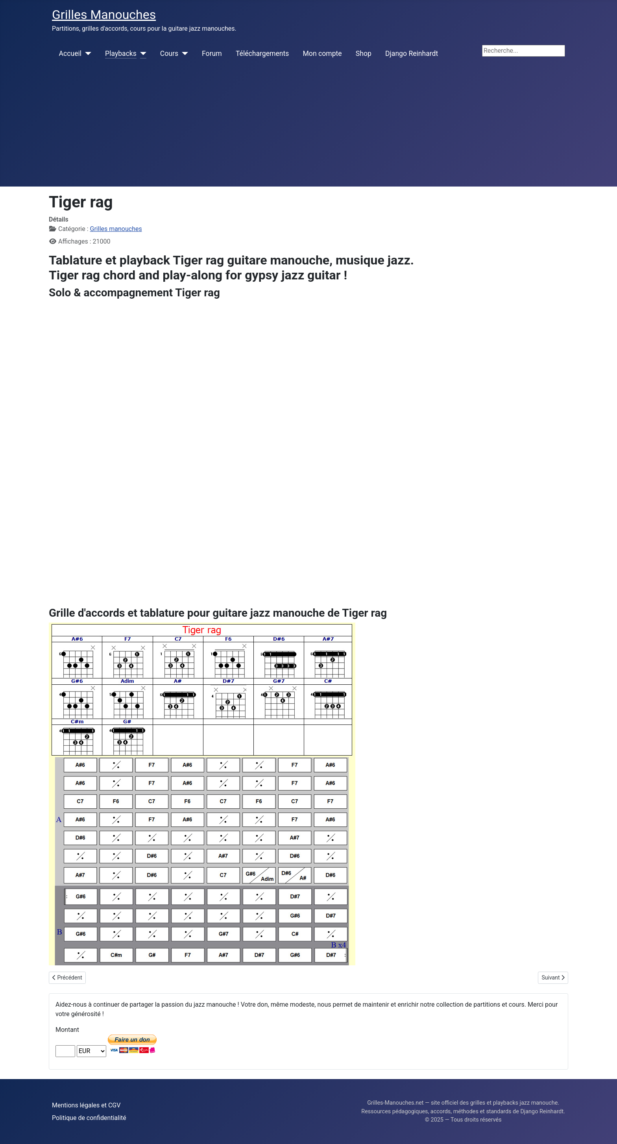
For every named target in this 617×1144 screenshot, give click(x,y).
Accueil (70, 53)
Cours (169, 53)
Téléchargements (262, 53)
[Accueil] (86, 53)
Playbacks (121, 53)
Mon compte (322, 53)
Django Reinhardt (411, 53)
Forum (212, 53)
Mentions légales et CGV (86, 1105)
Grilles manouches (116, 229)
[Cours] (183, 53)
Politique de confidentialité (89, 1118)
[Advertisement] (308, 127)
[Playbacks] (141, 53)
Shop (363, 53)
